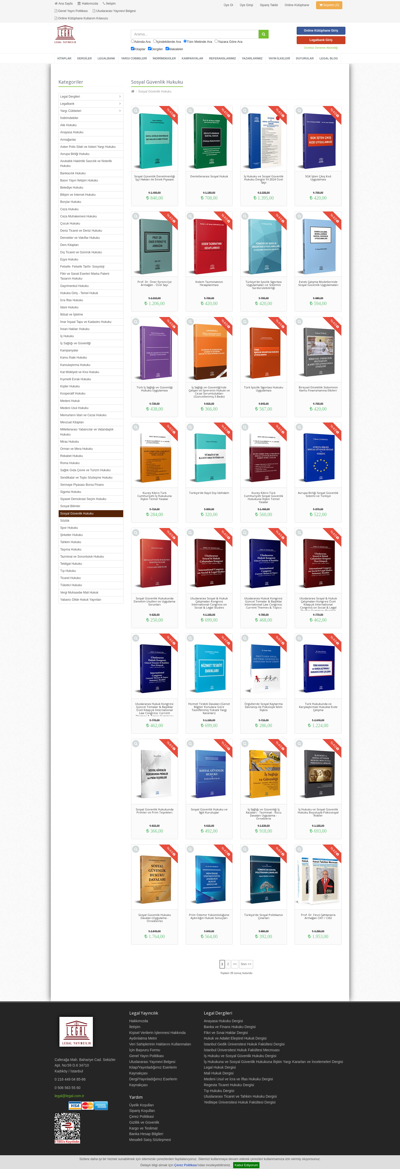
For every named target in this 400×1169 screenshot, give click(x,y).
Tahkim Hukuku (70, 542)
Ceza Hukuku (69, 209)
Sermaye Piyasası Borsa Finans (82, 485)
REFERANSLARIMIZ (222, 58)
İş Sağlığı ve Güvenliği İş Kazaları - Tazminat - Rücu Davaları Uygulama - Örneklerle (263, 813)
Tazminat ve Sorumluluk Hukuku (82, 556)
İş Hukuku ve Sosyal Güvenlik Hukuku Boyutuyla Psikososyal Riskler (318, 812)
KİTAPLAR (64, 58)
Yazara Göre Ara (230, 42)
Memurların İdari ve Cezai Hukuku (83, 415)
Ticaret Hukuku (70, 578)
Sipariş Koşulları (142, 1111)
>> (235, 964)
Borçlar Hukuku (70, 202)
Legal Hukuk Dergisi (220, 1067)
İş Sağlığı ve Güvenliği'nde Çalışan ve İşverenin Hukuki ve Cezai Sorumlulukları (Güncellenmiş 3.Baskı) (209, 391)
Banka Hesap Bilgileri (146, 1134)
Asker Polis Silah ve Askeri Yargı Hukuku (88, 147)
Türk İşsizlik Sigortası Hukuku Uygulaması (263, 388)
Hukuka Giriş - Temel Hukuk (79, 293)
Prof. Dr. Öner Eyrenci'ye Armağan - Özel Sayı (155, 283)
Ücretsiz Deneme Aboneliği (321, 47)
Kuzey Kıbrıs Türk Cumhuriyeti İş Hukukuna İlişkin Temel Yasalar (154, 496)
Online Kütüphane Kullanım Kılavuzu (81, 18)
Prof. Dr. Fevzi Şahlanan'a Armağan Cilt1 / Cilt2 (318, 916)
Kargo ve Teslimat (143, 1128)
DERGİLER (84, 58)
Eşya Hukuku (69, 259)
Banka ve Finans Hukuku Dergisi (230, 1027)
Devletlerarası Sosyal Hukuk (209, 176)
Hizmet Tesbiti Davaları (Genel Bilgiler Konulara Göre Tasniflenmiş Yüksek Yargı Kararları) (209, 708)
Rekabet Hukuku (71, 456)
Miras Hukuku (69, 441)
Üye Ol (228, 5)
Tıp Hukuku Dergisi (219, 1091)
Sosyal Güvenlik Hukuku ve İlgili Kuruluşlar (209, 810)
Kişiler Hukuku (70, 386)
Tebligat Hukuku (71, 564)
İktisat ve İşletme (71, 314)
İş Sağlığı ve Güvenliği (75, 343)
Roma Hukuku (70, 463)
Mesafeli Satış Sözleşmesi (150, 1140)
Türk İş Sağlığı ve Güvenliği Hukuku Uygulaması (154, 388)
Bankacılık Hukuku (72, 173)
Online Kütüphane (297, 5)
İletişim (109, 3)
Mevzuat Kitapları (72, 422)
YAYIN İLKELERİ (279, 58)
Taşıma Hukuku (70, 549)
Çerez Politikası (185, 1165)
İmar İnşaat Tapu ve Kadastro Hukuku (85, 322)
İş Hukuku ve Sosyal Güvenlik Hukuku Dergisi (240, 1056)
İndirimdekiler (69, 118)
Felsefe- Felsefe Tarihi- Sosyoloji (82, 266)
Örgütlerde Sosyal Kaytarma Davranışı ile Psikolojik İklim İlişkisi (263, 707)
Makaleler (176, 49)
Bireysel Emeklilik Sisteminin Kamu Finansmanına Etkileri (318, 388)
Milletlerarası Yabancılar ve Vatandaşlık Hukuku (87, 432)
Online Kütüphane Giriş (321, 30)
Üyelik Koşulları (141, 1105)
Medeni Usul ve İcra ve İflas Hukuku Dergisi (238, 1079)
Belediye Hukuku (71, 187)
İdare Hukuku (69, 307)
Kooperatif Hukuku (72, 393)
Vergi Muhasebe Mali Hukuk (79, 592)
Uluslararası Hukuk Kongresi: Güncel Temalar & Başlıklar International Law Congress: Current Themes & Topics (263, 602)
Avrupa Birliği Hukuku (75, 154)
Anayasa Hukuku (71, 132)
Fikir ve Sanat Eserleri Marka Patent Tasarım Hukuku (84, 276)
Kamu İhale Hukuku (73, 357)
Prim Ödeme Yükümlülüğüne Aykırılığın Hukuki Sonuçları (209, 916)
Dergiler (157, 49)
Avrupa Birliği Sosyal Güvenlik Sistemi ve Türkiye (318, 494)
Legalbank (67, 104)
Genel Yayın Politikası (71, 11)
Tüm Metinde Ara (199, 42)
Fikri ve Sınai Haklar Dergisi (226, 1033)
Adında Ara (142, 42)
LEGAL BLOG (329, 58)
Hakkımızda (87, 3)
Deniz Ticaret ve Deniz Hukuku (81, 230)
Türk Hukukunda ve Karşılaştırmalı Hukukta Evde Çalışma (318, 707)
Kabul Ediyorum (246, 1165)
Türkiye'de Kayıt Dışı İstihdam (209, 493)
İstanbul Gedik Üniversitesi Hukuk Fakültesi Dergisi (244, 1044)
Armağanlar (68, 139)
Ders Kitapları (69, 245)
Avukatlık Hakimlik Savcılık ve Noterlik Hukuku (86, 163)
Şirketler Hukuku (71, 535)
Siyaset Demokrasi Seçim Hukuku (83, 499)
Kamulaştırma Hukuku (75, 365)
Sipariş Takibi (269, 5)
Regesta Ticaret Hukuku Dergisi (229, 1085)
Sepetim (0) (329, 5)
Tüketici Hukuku (71, 585)
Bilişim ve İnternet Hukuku (78, 194)
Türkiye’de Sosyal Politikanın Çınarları (263, 916)
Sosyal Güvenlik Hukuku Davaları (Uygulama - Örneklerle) (154, 918)
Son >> (246, 964)
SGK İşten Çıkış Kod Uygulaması (318, 177)
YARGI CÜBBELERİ (134, 58)
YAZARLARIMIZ (252, 58)
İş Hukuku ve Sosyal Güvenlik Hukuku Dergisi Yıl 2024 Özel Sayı (263, 179)
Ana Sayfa (63, 3)
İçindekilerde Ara (168, 42)
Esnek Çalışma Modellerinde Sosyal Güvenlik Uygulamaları (318, 283)
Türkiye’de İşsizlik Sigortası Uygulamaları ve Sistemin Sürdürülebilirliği (263, 285)
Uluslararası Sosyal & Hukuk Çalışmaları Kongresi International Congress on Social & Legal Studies (209, 602)
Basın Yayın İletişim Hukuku (79, 180)
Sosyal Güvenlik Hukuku (76, 513)
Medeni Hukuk (70, 401)
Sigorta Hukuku (70, 492)
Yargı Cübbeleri (70, 111)
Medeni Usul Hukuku (74, 408)
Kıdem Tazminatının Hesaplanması (209, 283)
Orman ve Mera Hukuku (76, 449)
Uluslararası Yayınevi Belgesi (114, 11)
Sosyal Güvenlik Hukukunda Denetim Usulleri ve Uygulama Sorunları (154, 601)
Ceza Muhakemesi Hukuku (78, 216)
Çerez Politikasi (141, 1116)
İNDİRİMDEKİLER (164, 58)
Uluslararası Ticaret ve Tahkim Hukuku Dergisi (240, 1096)
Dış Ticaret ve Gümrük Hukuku (81, 252)
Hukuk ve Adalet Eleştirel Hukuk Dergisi (235, 1038)
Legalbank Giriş (320, 40)
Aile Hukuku (68, 125)
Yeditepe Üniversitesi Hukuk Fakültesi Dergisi (240, 1102)
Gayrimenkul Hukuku (74, 286)
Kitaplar (139, 49)
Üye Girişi (246, 5)
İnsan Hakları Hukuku (75, 329)
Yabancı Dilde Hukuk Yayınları (80, 599)
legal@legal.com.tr (69, 1096)
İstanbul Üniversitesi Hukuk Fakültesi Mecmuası (242, 1050)
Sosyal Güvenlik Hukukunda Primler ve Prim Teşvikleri (154, 810)
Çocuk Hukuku (70, 223)
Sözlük (64, 520)
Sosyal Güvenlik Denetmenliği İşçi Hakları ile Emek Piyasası (154, 177)
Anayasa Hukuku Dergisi (223, 1021)
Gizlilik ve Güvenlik (144, 1122)
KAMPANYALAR (192, 58)
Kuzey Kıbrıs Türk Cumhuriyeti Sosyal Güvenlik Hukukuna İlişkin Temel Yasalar (263, 497)
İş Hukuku (67, 336)
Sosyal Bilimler (70, 506)
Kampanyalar (69, 350)
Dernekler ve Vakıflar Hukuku (80, 238)
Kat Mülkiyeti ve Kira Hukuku (79, 372)
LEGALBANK (106, 58)
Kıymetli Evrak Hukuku (75, 379)
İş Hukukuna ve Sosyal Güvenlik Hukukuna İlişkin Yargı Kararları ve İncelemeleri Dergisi (273, 1062)
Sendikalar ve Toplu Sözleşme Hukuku (86, 477)
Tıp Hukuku (68, 571)
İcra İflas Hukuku (71, 300)
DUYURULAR (305, 58)
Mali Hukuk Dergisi (219, 1073)
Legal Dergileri (70, 96)
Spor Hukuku (69, 528)
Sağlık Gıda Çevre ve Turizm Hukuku (85, 470)
